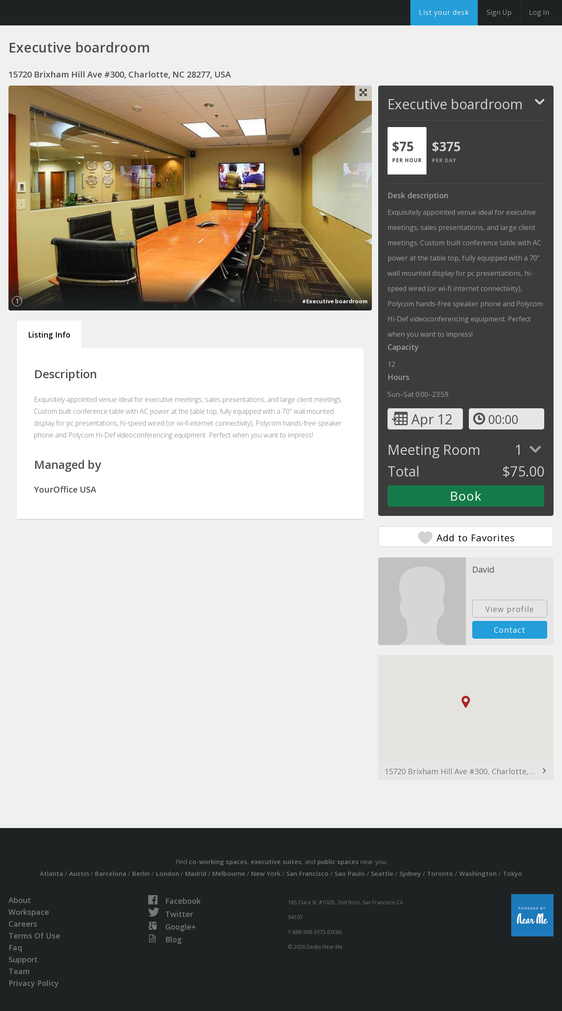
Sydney (410, 873)
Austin (79, 873)
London (167, 873)
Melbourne (228, 873)
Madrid (195, 873)
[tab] (407, 151)
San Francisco (307, 873)
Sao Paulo (350, 873)
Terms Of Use (34, 936)
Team (19, 971)
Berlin (141, 873)
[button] (466, 702)
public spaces (338, 861)
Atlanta (51, 873)
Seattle (382, 873)
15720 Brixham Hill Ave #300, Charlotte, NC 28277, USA (466, 771)
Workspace (28, 912)
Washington (478, 873)
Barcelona (110, 873)
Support (23, 959)
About (19, 900)
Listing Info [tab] (49, 335)
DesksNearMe (59, 12)
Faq (15, 947)
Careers (22, 924)
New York (265, 873)
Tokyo (512, 873)
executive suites (276, 861)
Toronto (440, 873)
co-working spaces (218, 861)
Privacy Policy (33, 983)
